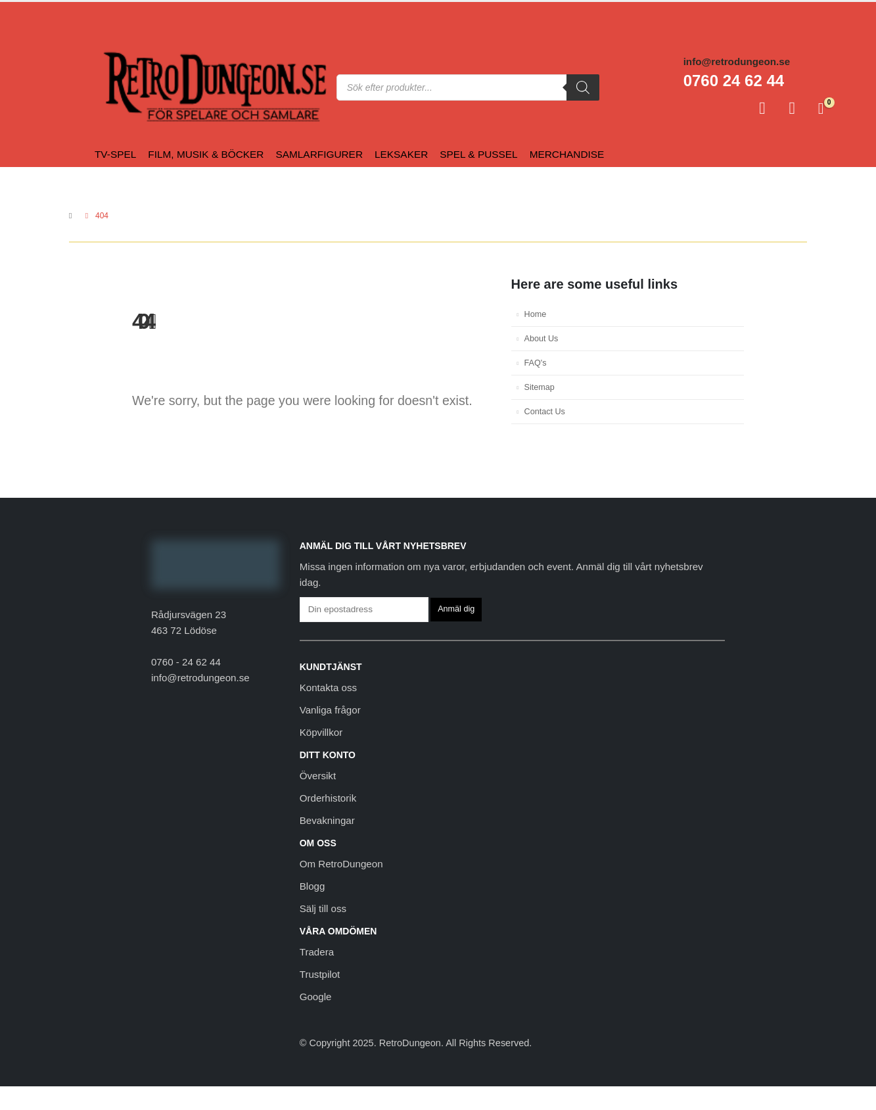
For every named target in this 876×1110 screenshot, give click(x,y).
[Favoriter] (792, 108)
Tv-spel (115, 154)
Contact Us (544, 411)
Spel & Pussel (478, 154)
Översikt (318, 775)
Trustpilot (320, 974)
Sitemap (539, 387)
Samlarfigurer (319, 154)
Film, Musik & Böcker (206, 154)
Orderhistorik (328, 798)
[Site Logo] (129, 87)
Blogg (312, 886)
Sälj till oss (323, 908)
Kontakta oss (328, 687)
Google (316, 996)
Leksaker (401, 154)
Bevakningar (327, 820)
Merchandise (567, 154)
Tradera (317, 951)
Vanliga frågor (330, 709)
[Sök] (582, 87)
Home (535, 314)
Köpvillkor (321, 732)
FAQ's (535, 363)
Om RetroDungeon (341, 863)
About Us (541, 338)
